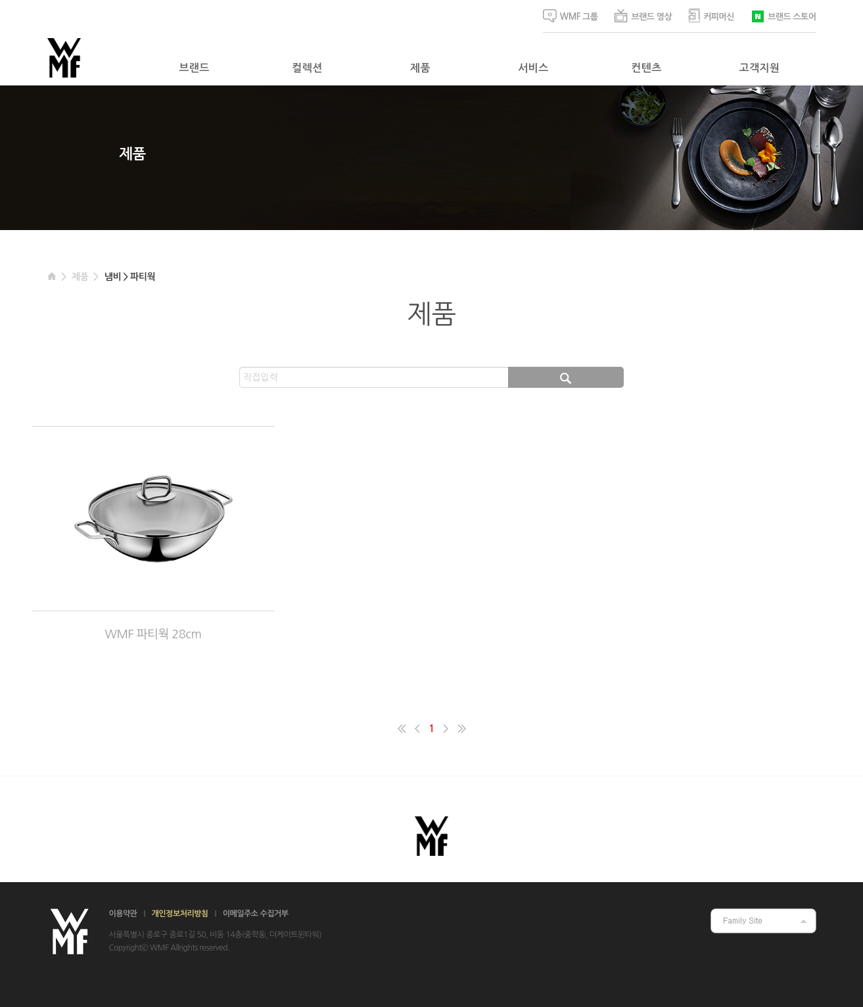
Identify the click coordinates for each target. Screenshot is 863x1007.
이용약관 (123, 914)
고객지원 (759, 68)
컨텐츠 (646, 68)
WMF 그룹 (570, 15)
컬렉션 (307, 68)
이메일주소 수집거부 (256, 914)
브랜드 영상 (643, 15)
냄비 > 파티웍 (130, 276)
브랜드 (194, 68)
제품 (420, 68)
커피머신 (711, 15)
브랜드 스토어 (783, 15)
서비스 (533, 68)
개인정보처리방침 (180, 914)
